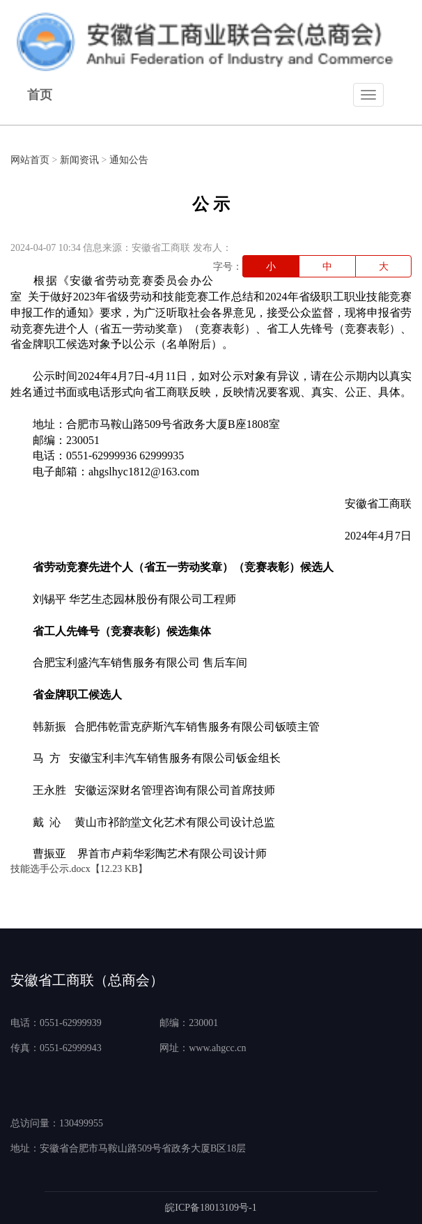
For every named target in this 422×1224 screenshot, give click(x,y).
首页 (39, 95)
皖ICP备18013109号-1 (210, 1207)
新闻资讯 (79, 160)
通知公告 (128, 160)
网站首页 (29, 160)
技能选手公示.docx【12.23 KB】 (79, 869)
